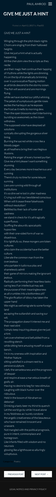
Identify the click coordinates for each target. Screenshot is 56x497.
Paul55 (40, 25)
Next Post (41, 474)
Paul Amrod (36, 4)
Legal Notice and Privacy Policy (28, 489)
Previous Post (14, 474)
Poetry (17, 461)
